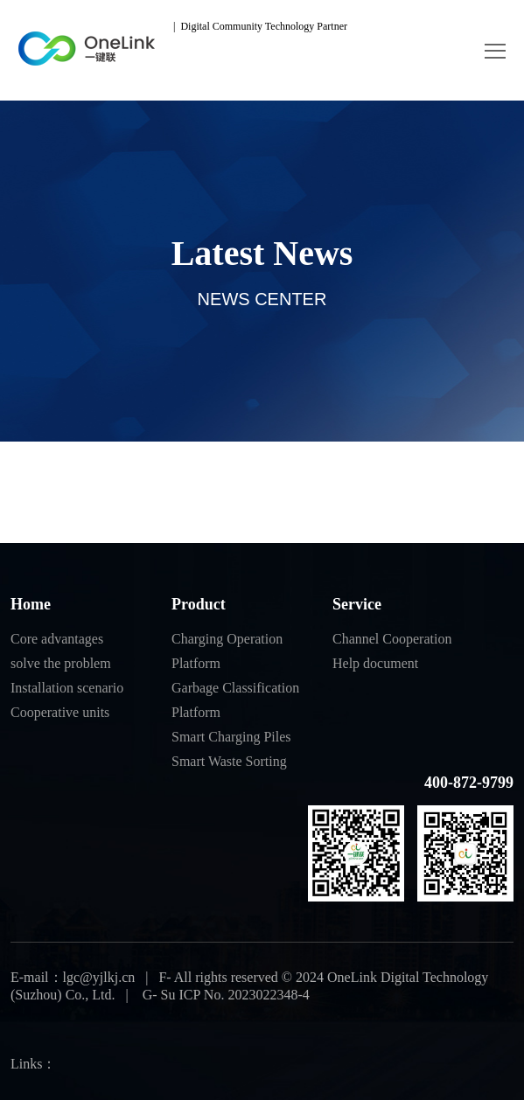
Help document (375, 663)
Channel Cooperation (391, 638)
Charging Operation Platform (227, 651)
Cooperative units (59, 712)
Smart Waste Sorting (229, 761)
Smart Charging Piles (231, 736)
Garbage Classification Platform (235, 700)
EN (421, 26)
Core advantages (56, 638)
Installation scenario (66, 687)
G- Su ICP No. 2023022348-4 (224, 994)
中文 (383, 26)
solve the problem (60, 663)
